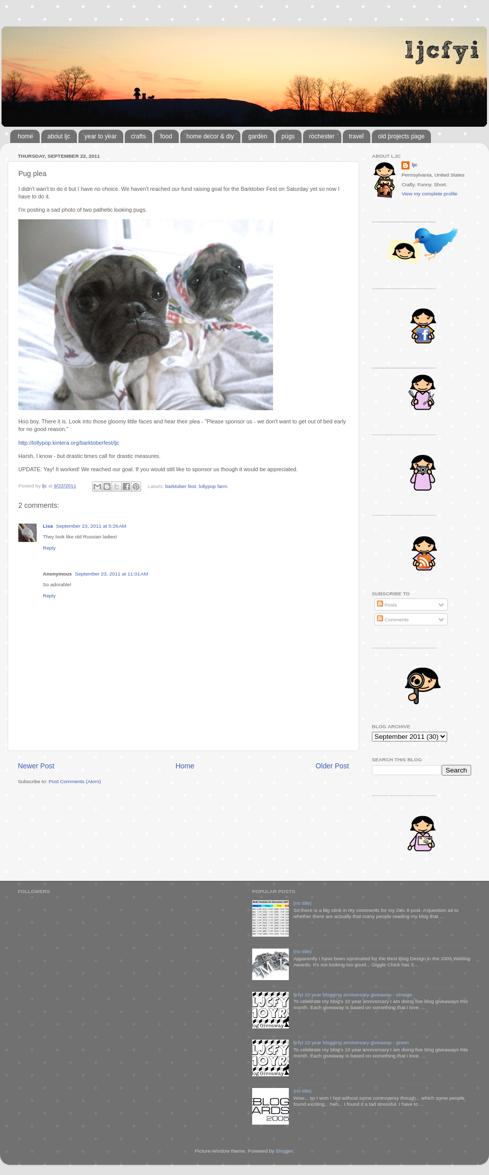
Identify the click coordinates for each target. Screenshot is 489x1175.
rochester (322, 136)
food (166, 136)
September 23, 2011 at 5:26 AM (91, 526)
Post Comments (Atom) (74, 781)
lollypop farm (213, 486)
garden (257, 136)
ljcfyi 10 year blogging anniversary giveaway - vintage (352, 994)
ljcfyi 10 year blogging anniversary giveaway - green (351, 1042)
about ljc (58, 136)
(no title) (302, 903)
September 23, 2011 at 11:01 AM (111, 574)
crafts (138, 136)
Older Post (332, 766)
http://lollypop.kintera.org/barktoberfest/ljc (68, 443)
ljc (414, 164)
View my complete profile (429, 193)
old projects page (401, 136)
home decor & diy (210, 136)
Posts (387, 605)
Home (185, 766)
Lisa (48, 526)
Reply (49, 548)
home (25, 136)
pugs (288, 136)
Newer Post (36, 766)
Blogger (284, 1151)
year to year (101, 136)
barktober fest (180, 486)
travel (356, 136)
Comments (393, 619)
